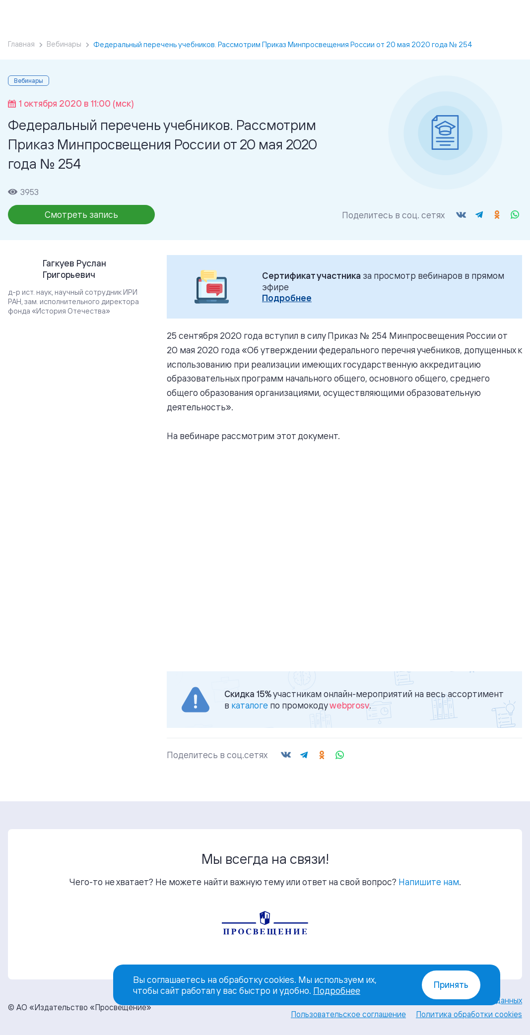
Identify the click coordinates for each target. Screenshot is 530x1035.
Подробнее (287, 298)
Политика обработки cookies (469, 1014)
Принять (451, 984)
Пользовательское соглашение (348, 1014)
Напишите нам (428, 881)
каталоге (249, 705)
